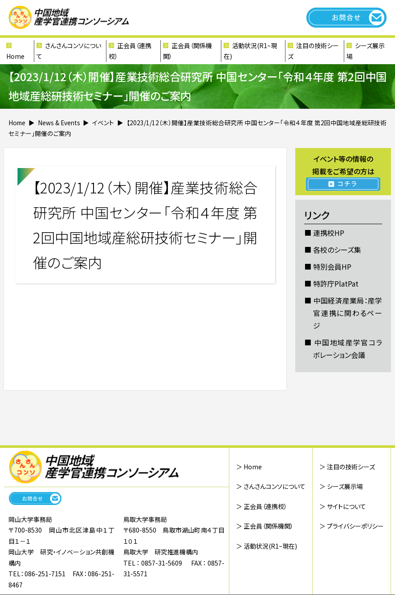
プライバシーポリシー (355, 525)
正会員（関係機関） (187, 51)
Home (15, 56)
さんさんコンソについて (69, 51)
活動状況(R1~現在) (250, 51)
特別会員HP (332, 266)
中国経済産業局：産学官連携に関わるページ (347, 313)
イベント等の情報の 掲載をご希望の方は (343, 172)
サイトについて (346, 506)
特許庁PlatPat (335, 283)
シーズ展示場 (365, 51)
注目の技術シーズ (313, 51)
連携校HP (328, 232)
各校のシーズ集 (337, 249)
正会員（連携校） (130, 51)
